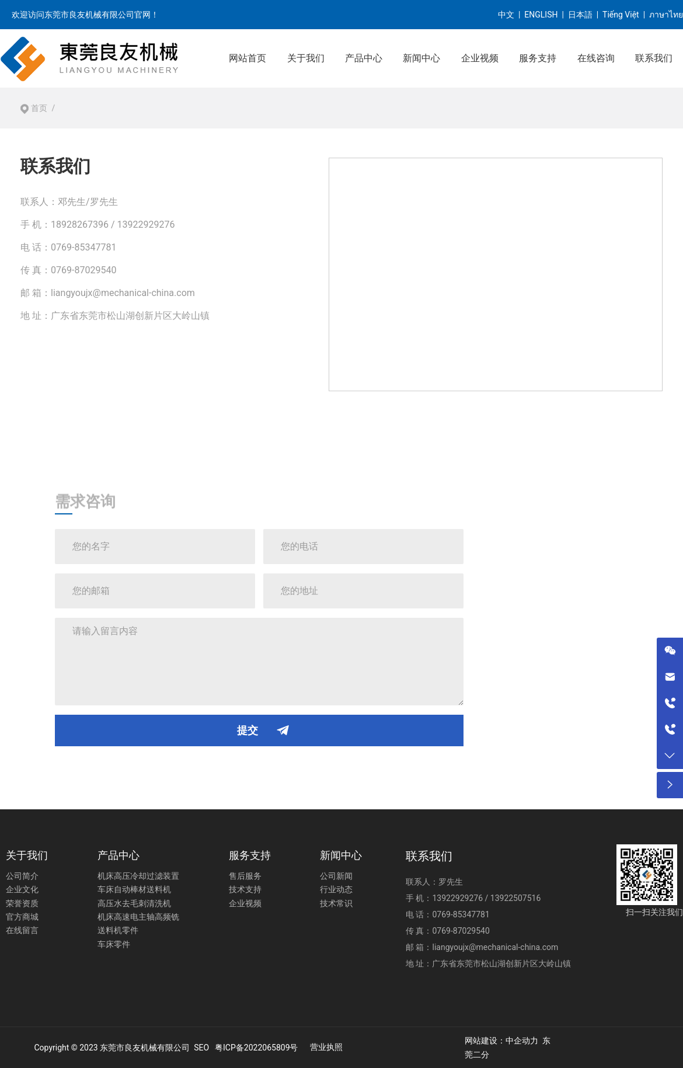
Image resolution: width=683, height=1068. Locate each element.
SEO (201, 1047)
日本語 (580, 14)
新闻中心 (421, 58)
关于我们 (306, 58)
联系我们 (653, 58)
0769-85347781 (83, 247)
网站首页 (247, 58)
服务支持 (537, 58)
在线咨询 (596, 58)
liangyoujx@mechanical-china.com (123, 292)
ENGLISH (540, 14)
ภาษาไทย (666, 14)
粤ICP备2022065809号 (256, 1047)
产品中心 (363, 58)
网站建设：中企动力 (501, 1040)
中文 (506, 14)
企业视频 (480, 58)
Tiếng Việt (620, 14)
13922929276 (457, 898)
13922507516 (515, 898)
